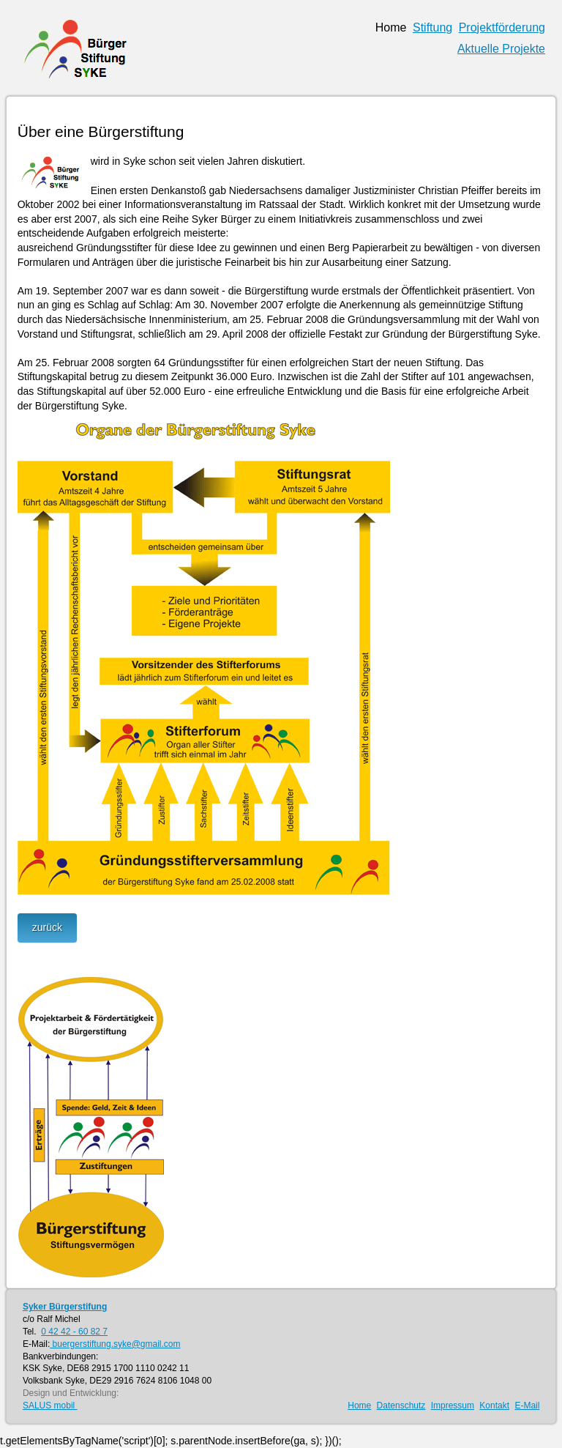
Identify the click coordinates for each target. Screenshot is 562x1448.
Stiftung (432, 27)
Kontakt (494, 1405)
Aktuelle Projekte (501, 48)
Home (391, 27)
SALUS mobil (50, 1405)
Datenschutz (401, 1405)
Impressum (452, 1405)
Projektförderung (502, 27)
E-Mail (526, 1405)
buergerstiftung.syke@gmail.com (115, 1344)
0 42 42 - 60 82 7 (74, 1331)
